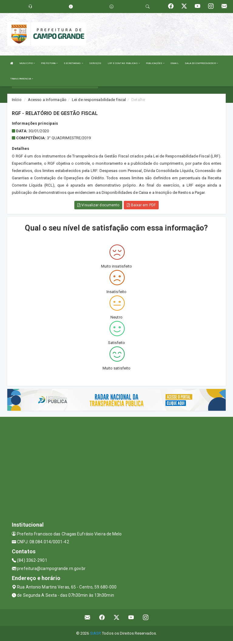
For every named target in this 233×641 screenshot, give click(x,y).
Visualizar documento (98, 205)
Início (17, 99)
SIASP (95, 633)
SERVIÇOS (95, 63)
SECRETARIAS (73, 63)
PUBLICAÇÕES (155, 63)
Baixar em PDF (141, 205)
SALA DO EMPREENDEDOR (201, 63)
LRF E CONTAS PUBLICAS (124, 63)
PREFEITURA (49, 63)
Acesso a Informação (47, 99)
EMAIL (175, 63)
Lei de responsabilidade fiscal (99, 99)
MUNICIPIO (27, 63)
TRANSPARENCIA (21, 78)
